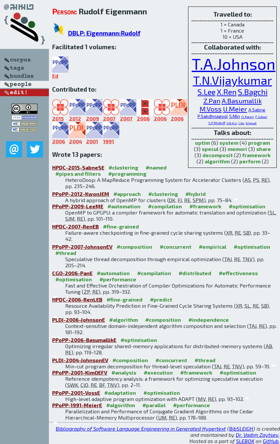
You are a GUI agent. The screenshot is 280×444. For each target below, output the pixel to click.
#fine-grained (121, 226)
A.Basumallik (242, 100)
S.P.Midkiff (216, 123)
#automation (124, 206)
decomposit (217, 155)
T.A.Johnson (233, 63)
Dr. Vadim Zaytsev (257, 435)
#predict (161, 299)
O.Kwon (247, 117)
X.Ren (227, 91)
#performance (117, 279)
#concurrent (175, 247)
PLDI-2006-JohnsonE (78, 320)
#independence (208, 320)
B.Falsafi (251, 123)
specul (210, 149)
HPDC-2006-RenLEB (77, 299)
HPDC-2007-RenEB (75, 226)
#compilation (165, 206)
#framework (205, 206)
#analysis (123, 372)
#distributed (195, 273)
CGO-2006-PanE (72, 273)
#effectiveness (238, 273)
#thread (65, 253)
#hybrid (195, 194)
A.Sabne (256, 109)
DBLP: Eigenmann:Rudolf (104, 33)
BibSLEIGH (241, 428)
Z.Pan (211, 100)
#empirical (212, 247)
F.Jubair (261, 117)
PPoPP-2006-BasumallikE (84, 340)
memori (237, 149)
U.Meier (235, 109)
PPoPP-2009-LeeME (77, 206)
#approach (127, 194)
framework (256, 155)
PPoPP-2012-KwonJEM (80, 194)
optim (202, 143)
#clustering (123, 167)
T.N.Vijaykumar (232, 80)
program (259, 143)
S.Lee (206, 91)
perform (249, 161)
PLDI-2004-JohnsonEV (80, 360)
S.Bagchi (253, 91)
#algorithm (123, 320)
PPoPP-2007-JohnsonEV (82, 247)
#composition (134, 247)
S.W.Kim (232, 123)
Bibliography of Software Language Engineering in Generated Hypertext (141, 428)
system (228, 143)
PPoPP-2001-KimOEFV (79, 372)
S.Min (234, 116)
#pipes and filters (78, 173)
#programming (127, 173)
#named (156, 167)
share (263, 149)
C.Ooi (241, 123)
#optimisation (247, 206)
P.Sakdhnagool (213, 116)
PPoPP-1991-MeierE (77, 405)
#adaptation (120, 393)
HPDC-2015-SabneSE (78, 167)
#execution (158, 372)
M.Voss (210, 109)
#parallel (154, 405)
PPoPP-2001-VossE (76, 393)
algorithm (217, 161)
